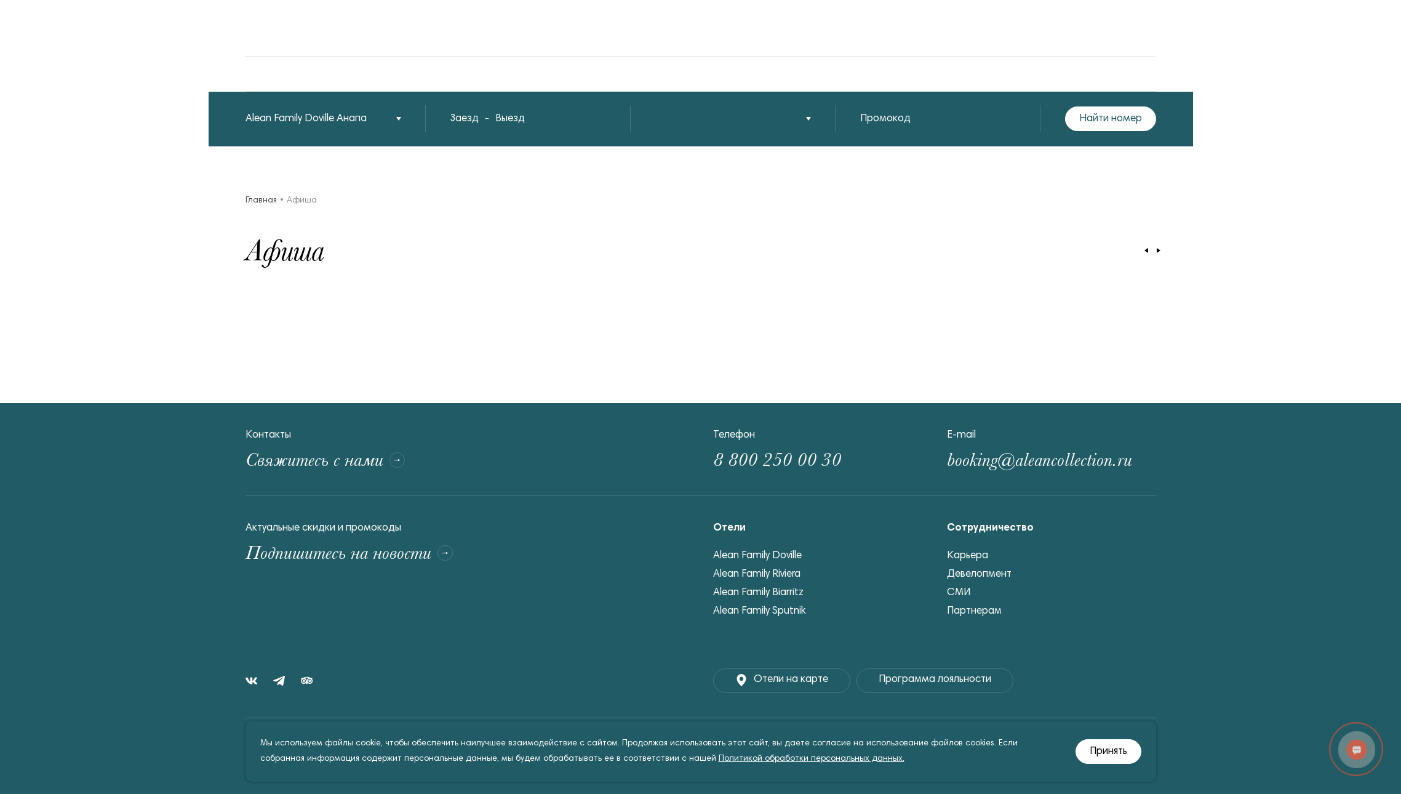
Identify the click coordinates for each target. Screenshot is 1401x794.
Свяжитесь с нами (325, 460)
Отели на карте (781, 680)
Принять (1108, 752)
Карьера (967, 556)
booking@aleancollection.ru (1039, 460)
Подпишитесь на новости (349, 553)
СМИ (958, 593)
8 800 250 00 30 (777, 460)
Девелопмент (979, 574)
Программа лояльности (935, 680)
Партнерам (974, 611)
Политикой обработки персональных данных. (811, 759)
